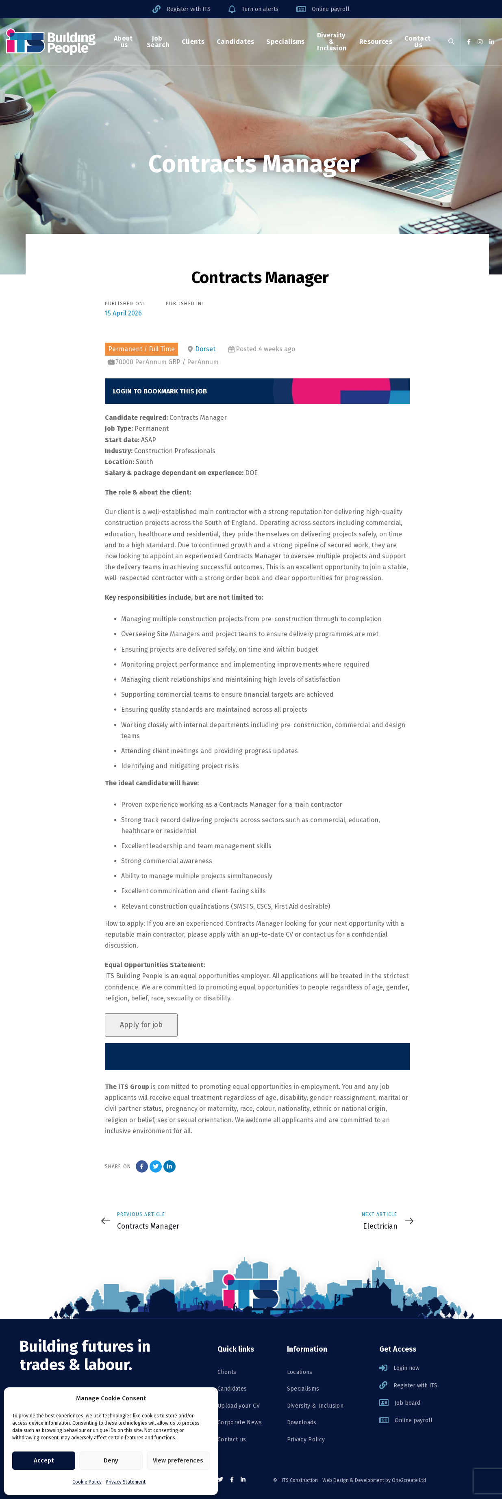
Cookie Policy (87, 1482)
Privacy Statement (126, 1482)
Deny (111, 1460)
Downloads (302, 1422)
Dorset (205, 349)
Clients (226, 1372)
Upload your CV (238, 1405)
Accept (44, 1460)
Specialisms (303, 1388)
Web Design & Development (353, 1480)
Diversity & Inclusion (315, 1405)
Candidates (232, 1388)
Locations (300, 1372)
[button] (451, 42)
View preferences (178, 1460)
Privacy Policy (306, 1439)
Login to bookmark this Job (160, 391)
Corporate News (239, 1422)
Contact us (231, 1439)
